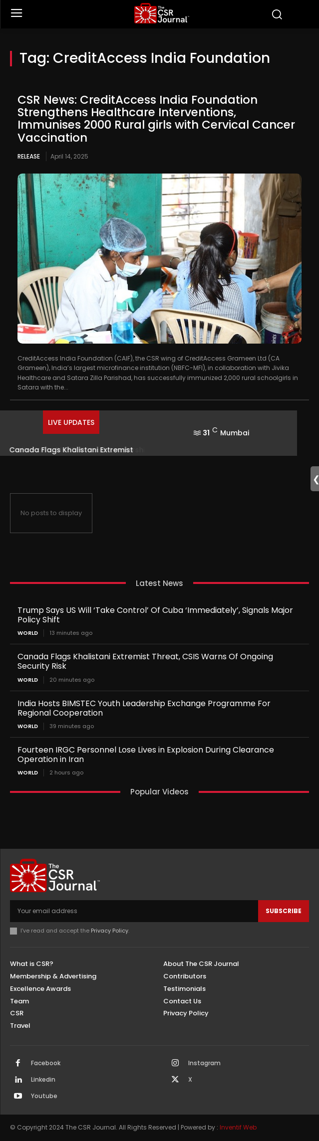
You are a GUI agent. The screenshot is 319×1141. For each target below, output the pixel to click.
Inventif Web (238, 1127)
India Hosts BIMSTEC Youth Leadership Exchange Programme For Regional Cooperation (144, 708)
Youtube (44, 1096)
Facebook (45, 1063)
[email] (134, 911)
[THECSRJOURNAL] (162, 13)
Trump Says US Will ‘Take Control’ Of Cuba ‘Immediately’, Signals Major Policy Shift (155, 614)
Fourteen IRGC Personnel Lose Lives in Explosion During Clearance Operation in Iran (145, 754)
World (27, 633)
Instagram (204, 1063)
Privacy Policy (109, 931)
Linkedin (43, 1080)
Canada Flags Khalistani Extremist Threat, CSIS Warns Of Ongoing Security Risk (145, 661)
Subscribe (284, 911)
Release (28, 156)
